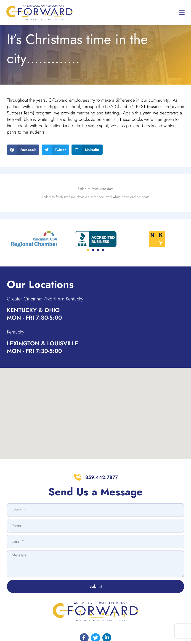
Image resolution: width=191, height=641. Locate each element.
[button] (23, 161)
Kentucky (17, 319)
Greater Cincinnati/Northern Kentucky (52, 286)
